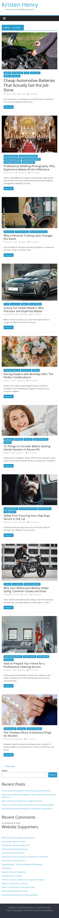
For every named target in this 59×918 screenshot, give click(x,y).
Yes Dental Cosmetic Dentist (13, 860)
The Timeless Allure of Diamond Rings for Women (27, 734)
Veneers (7, 442)
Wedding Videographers (31, 159)
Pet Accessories (44, 509)
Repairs (24, 304)
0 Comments (32, 94)
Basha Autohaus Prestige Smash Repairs (18, 837)
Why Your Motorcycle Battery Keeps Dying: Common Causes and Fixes (26, 589)
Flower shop (26, 370)
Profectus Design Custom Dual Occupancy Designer (23, 879)
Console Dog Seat (11, 509)
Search (4, 770)
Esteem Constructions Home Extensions (18, 887)
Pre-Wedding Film (11, 156)
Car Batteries (17, 73)
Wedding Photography (12, 159)
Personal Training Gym (38, 232)
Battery (7, 73)
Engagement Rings (34, 729)
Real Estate (8, 660)
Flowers (36, 370)
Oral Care (28, 439)
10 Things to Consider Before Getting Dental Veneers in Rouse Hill (27, 447)
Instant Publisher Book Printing (14, 891)
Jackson (23, 94)
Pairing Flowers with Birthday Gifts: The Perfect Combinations (28, 375)
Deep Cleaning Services (13, 656)
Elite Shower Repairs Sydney (13, 841)
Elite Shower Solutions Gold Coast (16, 845)
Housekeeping (43, 656)
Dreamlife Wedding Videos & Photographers (20, 895)
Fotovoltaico (6, 868)
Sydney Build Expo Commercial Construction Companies (25, 857)
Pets (6, 512)
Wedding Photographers (28, 156)
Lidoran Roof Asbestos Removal (15, 849)
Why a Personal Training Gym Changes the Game (28, 237)
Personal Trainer (22, 232)
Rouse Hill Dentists (40, 439)
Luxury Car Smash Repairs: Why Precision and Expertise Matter (24, 309)
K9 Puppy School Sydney (12, 876)
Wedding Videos (28, 162)
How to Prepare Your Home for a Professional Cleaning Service (24, 665)
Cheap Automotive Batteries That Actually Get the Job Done (29, 85)
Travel (13, 512)
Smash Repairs (35, 304)
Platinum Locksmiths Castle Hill (15, 883)
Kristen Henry (20, 4)
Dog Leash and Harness (28, 509)
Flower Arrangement (12, 370)
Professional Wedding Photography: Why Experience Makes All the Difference (29, 167)
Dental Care (9, 439)
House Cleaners (29, 656)
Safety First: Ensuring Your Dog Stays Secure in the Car (27, 517)
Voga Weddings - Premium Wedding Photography (22, 864)
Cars (26, 73)
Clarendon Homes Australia (13, 853)
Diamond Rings (10, 729)
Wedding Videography (12, 162)
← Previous (9, 766)
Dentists (19, 439)
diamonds (21, 729)
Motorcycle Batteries (12, 76)
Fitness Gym (9, 232)
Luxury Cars (35, 73)
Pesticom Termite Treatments (14, 872)
